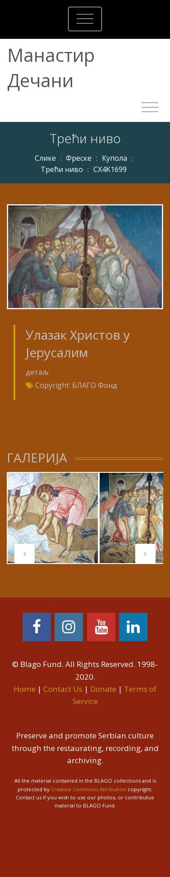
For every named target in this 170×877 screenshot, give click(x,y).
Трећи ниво (62, 169)
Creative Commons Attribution (88, 789)
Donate (103, 689)
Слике (45, 158)
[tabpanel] (53, 518)
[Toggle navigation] (85, 19)
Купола (114, 158)
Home (25, 689)
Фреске (79, 158)
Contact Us (63, 689)
